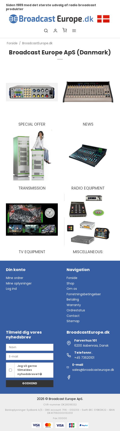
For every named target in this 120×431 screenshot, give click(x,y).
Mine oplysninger (19, 283)
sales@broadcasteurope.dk (93, 370)
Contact (73, 316)
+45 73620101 (84, 357)
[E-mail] (29, 356)
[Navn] (29, 347)
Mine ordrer (14, 278)
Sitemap (73, 321)
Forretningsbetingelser (84, 294)
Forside (72, 278)
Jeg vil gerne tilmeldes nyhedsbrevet (29, 370)
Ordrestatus (76, 310)
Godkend (29, 383)
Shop (70, 283)
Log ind (11, 288)
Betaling (73, 299)
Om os (72, 288)
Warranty (74, 305)
